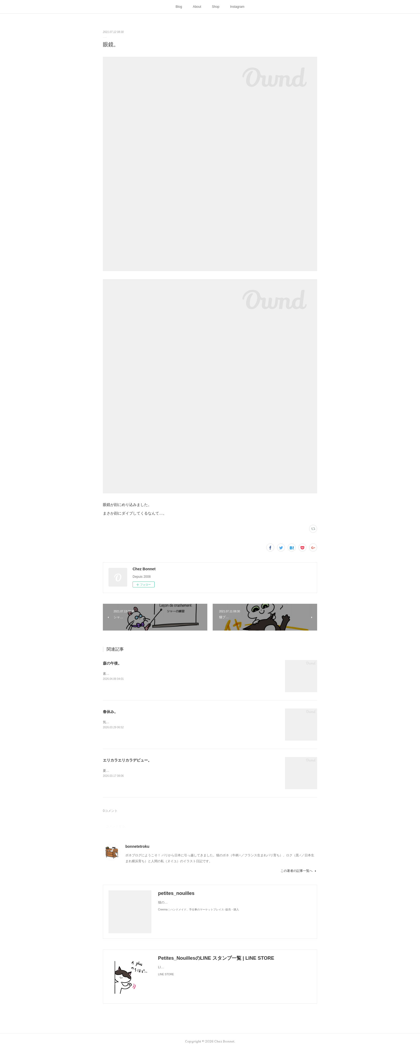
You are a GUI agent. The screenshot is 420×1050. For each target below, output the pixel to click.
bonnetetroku (137, 846)
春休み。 (110, 712)
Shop (215, 7)
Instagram (237, 7)
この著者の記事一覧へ (298, 871)
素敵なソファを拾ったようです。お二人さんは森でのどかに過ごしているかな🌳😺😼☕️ (167, 674)
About (197, 7)
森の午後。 (112, 663)
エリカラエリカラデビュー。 (127, 760)
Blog (179, 7)
